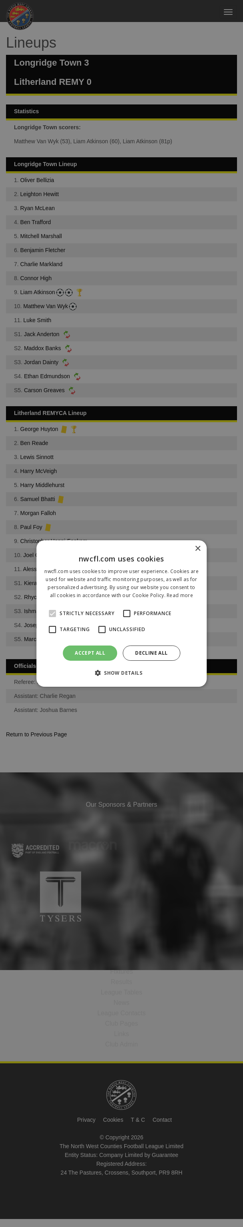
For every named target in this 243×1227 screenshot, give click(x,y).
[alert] (121, 613)
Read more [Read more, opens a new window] (180, 595)
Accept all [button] (90, 653)
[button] (121, 673)
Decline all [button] (151, 653)
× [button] (198, 549)
